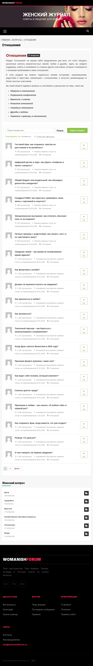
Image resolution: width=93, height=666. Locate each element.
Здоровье (9, 500)
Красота (8, 508)
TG (14, 583)
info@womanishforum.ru (15, 644)
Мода (7, 532)
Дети (6, 492)
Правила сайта (68, 614)
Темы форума (38, 604)
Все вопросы (9, 604)
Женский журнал (47, 14)
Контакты (7, 634)
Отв (83, 146)
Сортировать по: (18, 136)
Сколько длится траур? (26, 390)
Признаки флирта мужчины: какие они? (34, 361)
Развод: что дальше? (25, 437)
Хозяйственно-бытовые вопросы (20, 516)
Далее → (18, 468)
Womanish (12, 3)
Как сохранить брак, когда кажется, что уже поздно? (41, 423)
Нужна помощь (10, 614)
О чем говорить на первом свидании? (34, 452)
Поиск (60, 130)
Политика (65, 609)
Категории (8, 609)
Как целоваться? (23, 313)
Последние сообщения (43, 609)
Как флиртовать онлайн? (27, 269)
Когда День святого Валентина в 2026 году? (36, 346)
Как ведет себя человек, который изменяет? (37, 375)
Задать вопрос (77, 130)
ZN (22, 583)
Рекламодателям (11, 639)
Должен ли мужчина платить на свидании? (36, 284)
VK (5, 583)
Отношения (16, 55)
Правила (36, 614)
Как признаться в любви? (27, 299)
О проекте (66, 604)
